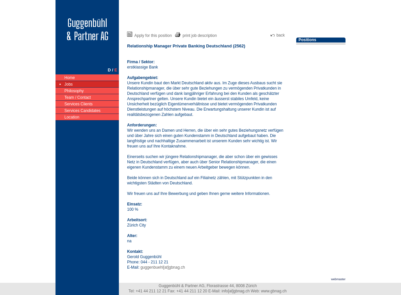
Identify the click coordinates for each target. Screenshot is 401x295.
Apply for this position (149, 35)
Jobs (68, 84)
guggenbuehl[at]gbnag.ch (163, 267)
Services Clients (78, 103)
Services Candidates (82, 110)
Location (71, 117)
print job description (196, 35)
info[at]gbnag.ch (236, 291)
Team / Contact (77, 97)
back (278, 35)
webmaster (338, 279)
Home (69, 77)
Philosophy (74, 90)
